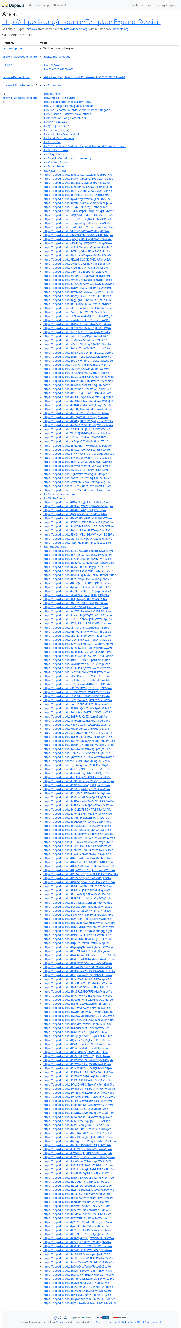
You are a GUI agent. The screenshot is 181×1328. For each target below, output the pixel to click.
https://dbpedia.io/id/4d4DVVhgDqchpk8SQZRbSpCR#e (78, 352)
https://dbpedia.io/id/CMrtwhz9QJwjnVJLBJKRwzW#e (76, 369)
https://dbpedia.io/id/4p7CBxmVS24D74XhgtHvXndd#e (78, 1287)
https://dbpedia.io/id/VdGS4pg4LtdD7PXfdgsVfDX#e (76, 728)
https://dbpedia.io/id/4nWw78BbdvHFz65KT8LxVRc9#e (77, 1270)
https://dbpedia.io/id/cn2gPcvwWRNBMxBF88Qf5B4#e (77, 684)
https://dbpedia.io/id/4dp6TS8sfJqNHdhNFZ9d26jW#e (77, 1173)
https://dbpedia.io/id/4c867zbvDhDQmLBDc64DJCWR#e (78, 526)
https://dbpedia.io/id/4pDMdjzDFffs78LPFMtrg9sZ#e (76, 195)
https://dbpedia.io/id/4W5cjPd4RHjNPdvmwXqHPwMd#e (79, 1088)
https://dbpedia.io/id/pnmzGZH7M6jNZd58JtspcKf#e (76, 704)
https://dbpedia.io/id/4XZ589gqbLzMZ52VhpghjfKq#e (77, 579)
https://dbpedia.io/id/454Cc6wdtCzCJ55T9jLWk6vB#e (76, 785)
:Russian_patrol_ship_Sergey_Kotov (67, 102)
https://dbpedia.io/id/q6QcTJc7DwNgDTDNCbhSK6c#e (77, 239)
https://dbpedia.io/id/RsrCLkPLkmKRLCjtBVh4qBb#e (76, 373)
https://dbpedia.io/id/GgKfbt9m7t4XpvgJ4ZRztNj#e (75, 474)
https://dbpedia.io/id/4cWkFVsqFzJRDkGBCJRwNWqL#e (77, 1153)
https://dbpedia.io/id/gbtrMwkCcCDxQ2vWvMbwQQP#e (78, 757)
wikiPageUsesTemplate (20, 56)
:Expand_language (56, 56)
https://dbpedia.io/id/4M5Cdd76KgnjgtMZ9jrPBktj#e (76, 987)
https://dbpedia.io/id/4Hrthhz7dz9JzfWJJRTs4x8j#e (74, 510)
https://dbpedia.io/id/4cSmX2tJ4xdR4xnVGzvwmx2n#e (77, 1149)
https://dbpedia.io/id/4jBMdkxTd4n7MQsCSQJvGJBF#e (77, 1214)
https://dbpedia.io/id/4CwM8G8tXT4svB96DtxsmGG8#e (78, 178)
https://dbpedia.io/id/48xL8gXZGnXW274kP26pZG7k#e (77, 174)
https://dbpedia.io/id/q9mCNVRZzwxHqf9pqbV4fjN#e (77, 482)
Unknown (31, 29)
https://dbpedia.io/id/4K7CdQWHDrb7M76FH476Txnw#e (79, 959)
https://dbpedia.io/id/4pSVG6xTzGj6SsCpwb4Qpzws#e (77, 1291)
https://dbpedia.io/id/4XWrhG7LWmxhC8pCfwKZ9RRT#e (78, 1113)
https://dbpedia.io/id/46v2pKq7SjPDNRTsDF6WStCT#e (77, 809)
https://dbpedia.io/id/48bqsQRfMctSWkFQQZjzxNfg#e (77, 821)
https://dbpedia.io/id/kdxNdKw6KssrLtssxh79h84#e (75, 340)
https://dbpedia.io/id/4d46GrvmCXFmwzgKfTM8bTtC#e (78, 1161)
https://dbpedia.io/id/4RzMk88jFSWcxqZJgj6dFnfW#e (76, 1056)
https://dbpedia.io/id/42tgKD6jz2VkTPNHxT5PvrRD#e (77, 777)
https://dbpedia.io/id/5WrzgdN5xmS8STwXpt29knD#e (77, 530)
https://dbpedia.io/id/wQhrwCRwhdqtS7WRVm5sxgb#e (78, 344)
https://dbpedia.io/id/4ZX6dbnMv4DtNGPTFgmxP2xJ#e (78, 187)
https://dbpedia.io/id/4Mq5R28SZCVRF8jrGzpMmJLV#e (77, 991)
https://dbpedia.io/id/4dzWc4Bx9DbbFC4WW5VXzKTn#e (78, 1177)
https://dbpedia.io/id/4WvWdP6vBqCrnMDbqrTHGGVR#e (79, 1096)
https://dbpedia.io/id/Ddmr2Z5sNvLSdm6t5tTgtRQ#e (76, 753)
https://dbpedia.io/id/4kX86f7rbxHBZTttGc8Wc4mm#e (77, 1246)
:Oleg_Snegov (53, 154)
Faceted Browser (139, 5)
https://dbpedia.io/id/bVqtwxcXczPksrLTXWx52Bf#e (75, 437)
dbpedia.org (121, 29)
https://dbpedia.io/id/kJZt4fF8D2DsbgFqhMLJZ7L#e (75, 271)
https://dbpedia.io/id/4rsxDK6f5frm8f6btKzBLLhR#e (76, 413)
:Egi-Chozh (52, 94)
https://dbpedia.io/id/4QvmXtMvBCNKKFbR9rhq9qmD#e (79, 741)
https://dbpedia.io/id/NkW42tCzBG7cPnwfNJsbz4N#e (76, 320)
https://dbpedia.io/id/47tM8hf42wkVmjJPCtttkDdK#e (76, 817)
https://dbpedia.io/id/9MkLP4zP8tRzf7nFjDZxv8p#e (75, 603)
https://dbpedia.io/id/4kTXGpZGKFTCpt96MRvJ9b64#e (77, 1242)
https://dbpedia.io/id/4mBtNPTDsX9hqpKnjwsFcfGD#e (77, 1254)
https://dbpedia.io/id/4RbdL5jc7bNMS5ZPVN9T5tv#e (76, 183)
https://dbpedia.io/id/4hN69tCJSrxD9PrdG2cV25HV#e (76, 1206)
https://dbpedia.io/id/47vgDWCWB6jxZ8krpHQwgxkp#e (78, 551)
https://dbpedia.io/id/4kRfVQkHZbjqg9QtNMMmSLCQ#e (78, 1238)
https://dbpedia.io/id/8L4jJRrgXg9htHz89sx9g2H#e (75, 599)
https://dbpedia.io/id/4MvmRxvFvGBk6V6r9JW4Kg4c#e (77, 995)
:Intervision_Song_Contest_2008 (65, 118)
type (7, 65)
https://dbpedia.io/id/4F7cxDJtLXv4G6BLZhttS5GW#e (76, 449)
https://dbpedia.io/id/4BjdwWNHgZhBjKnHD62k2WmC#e (79, 870)
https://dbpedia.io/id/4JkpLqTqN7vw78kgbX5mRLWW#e (78, 947)
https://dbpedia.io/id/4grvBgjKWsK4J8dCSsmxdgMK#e (77, 409)
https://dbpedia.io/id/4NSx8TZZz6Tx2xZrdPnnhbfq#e (76, 1003)
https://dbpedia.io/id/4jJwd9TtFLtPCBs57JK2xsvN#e (75, 1218)
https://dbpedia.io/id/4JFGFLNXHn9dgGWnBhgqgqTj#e (78, 931)
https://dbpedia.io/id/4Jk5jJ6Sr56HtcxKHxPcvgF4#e (75, 514)
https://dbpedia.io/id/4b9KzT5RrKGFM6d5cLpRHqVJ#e (77, 1129)
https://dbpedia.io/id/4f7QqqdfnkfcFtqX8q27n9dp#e (76, 1181)
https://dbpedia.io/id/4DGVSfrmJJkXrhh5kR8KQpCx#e (76, 502)
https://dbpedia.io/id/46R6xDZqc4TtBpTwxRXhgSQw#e (78, 648)
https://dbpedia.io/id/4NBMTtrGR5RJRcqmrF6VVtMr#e (77, 288)
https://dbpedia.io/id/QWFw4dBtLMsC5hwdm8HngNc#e (78, 227)
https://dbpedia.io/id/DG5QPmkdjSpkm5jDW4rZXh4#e (77, 429)
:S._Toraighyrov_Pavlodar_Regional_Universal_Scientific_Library (84, 146)
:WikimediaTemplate (58, 69)
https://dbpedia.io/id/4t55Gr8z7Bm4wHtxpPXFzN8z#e (77, 304)
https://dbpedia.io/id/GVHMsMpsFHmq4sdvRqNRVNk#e (78, 211)
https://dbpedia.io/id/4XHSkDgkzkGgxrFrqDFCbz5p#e (77, 458)
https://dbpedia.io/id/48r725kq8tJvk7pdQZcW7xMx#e (77, 826)
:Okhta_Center (54, 498)
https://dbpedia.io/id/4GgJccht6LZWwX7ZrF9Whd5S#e (77, 910)
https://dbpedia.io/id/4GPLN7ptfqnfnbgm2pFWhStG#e (77, 906)
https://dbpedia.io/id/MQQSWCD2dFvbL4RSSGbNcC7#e (78, 215)
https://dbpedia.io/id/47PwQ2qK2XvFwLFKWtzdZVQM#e (78, 284)
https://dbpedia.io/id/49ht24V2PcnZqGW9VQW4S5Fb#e (78, 850)
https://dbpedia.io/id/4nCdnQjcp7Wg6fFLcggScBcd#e (77, 1266)
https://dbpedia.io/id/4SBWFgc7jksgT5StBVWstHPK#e (77, 1064)
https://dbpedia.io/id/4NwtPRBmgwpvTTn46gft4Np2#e (78, 1012)
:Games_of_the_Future (59, 98)
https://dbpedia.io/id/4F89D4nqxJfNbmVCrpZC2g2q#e (77, 898)
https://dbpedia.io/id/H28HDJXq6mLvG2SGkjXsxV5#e (76, 724)
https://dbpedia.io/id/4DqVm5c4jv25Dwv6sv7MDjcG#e (77, 894)
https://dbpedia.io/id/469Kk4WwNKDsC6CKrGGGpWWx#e (79, 801)
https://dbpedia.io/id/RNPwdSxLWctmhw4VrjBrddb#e (77, 324)
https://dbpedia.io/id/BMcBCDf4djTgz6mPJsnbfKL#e (76, 470)
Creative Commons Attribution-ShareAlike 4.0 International (128, 1322)
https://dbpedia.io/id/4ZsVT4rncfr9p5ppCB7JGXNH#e (76, 1121)
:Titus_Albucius (54, 546)
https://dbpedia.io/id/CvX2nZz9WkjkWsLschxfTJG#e (75, 607)
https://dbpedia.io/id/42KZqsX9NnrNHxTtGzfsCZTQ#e (77, 769)
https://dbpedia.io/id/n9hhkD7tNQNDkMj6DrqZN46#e (77, 280)
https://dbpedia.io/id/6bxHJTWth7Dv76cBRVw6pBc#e (76, 664)
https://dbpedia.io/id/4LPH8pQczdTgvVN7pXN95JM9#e (77, 708)
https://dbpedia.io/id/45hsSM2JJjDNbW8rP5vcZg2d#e (76, 793)
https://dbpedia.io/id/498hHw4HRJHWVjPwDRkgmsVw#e (79, 838)
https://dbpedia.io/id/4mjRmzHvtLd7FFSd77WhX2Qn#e (78, 1258)
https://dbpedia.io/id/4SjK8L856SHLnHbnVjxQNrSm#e (77, 1080)
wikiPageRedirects (19, 85)
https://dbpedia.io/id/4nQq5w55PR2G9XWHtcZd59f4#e (78, 656)
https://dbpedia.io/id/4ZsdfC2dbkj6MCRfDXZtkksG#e (76, 1125)
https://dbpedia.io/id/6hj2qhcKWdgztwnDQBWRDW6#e (78, 255)
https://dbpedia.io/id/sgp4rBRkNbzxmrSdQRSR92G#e (77, 640)
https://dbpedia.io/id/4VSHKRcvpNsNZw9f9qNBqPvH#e (78, 397)
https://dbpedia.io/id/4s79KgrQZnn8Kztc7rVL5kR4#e (76, 251)
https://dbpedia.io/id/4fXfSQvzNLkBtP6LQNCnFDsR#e (77, 583)
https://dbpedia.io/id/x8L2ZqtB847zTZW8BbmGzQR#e (77, 486)
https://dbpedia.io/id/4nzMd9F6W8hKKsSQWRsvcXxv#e (78, 425)
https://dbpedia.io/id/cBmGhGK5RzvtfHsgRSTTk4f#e (76, 627)
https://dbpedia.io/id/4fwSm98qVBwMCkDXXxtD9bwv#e (78, 1190)
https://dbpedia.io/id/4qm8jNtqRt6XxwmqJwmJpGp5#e (78, 203)
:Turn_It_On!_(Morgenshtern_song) (67, 158)
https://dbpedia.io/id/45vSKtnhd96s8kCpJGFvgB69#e (76, 797)
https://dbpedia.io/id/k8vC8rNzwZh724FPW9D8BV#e (76, 696)
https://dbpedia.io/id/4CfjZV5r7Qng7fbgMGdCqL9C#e (77, 878)
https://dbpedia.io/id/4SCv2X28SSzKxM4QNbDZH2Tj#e (77, 1068)
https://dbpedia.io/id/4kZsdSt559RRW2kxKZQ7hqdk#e (77, 1250)
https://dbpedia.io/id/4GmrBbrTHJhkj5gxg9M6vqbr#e (77, 919)
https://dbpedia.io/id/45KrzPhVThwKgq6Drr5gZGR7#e (77, 445)
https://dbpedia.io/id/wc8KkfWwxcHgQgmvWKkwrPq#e (78, 247)
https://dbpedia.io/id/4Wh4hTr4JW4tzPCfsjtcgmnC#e (76, 348)
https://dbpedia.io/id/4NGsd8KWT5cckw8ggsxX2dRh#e (78, 999)
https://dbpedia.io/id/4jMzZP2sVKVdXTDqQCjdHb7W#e (78, 1222)
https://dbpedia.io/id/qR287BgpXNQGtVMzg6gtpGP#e (77, 243)
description (12, 48)
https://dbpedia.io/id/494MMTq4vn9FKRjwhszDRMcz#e (78, 834)
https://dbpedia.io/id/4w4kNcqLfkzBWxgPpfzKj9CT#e (76, 749)
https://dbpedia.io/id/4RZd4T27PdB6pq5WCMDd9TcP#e (78, 745)
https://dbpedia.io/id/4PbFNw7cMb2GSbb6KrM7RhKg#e (78, 1020)
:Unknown (52, 65)
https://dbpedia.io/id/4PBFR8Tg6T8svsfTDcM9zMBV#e (77, 393)
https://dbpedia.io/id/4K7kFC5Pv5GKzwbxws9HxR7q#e (77, 963)
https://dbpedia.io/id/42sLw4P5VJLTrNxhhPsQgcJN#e (76, 773)
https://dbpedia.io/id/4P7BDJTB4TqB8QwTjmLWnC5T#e (78, 421)
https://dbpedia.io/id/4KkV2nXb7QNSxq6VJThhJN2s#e (77, 389)
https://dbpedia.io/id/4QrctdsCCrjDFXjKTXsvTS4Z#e (75, 1032)
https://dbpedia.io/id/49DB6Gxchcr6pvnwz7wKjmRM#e (78, 842)
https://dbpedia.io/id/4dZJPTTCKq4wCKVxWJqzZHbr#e (77, 356)
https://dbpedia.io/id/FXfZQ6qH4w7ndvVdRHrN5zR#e (77, 611)
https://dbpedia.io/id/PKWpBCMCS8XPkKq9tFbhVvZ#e (77, 259)
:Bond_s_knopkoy (56, 150)
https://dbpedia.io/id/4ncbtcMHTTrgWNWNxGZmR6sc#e (79, 1274)
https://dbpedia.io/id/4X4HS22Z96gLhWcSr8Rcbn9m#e (77, 1101)
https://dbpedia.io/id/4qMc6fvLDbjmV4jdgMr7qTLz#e (77, 1295)
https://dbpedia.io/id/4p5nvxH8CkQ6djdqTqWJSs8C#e (77, 587)
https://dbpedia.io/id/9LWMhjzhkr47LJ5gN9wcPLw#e (76, 466)
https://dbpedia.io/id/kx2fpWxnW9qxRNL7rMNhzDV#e (77, 700)
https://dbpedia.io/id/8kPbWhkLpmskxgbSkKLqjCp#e (76, 720)
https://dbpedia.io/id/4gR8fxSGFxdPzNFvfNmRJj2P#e (76, 1194)
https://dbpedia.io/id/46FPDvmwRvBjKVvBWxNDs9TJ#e (78, 805)
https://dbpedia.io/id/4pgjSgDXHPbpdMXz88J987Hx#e (77, 300)
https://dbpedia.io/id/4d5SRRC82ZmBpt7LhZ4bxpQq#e (78, 1165)
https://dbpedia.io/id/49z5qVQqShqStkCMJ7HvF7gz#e (77, 559)
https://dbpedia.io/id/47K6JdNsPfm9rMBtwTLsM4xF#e (77, 813)
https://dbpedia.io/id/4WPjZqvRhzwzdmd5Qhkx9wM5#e (78, 1092)
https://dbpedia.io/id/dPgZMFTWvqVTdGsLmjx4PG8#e (77, 688)
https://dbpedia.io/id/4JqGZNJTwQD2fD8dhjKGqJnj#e (76, 951)
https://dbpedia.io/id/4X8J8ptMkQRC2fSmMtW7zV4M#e (78, 1105)
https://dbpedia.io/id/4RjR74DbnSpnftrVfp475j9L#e (75, 1052)
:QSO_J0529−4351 (56, 126)
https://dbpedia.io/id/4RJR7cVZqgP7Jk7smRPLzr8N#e (76, 1040)
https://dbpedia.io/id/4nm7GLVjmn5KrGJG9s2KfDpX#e (77, 191)
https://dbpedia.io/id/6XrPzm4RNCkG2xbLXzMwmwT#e (78, 308)
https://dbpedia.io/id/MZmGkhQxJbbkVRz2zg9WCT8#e (77, 538)
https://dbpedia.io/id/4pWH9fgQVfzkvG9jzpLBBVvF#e (77, 199)
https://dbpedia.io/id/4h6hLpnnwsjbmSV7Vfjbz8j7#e (76, 1202)
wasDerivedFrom (16, 77)
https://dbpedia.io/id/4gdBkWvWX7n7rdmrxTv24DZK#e (78, 1198)
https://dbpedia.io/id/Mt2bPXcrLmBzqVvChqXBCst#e (76, 676)
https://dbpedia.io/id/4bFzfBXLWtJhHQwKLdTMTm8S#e (78, 1137)
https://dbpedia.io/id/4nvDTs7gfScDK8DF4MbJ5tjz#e (76, 1283)
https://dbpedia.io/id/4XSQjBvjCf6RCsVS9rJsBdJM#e (75, 1109)
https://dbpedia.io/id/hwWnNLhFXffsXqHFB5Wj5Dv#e (77, 478)
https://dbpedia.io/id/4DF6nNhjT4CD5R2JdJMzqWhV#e (77, 890)
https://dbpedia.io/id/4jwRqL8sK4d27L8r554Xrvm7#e (76, 1226)
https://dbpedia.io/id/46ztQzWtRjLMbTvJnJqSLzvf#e (75, 417)
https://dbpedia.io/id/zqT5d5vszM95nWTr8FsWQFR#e (77, 490)
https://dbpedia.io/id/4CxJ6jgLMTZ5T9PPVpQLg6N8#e (77, 652)
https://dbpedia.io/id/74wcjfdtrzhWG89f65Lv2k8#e (75, 312)
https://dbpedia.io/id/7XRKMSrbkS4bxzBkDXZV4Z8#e (76, 365)
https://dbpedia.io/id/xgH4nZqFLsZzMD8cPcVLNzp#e (76, 765)
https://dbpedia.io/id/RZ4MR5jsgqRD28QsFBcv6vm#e (77, 623)
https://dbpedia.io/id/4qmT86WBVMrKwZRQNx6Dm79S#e (80, 1303)
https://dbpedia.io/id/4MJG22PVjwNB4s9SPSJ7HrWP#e (77, 518)
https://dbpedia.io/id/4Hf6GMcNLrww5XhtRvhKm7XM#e (78, 927)
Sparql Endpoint (166, 5)
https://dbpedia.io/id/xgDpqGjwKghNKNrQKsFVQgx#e (77, 733)
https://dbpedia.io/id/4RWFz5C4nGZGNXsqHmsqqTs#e (77, 1044)
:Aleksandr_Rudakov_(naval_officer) (67, 114)
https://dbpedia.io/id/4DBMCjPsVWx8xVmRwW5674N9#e (79, 882)
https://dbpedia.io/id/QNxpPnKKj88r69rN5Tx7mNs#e (77, 223)
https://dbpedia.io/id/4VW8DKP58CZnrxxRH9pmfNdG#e (78, 1084)
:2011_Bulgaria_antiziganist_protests (68, 106)
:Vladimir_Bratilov (56, 162)
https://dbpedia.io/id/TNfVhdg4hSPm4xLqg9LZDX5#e (77, 542)
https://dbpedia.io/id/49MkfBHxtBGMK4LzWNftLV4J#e (77, 846)
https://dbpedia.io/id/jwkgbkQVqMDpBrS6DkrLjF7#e (76, 336)
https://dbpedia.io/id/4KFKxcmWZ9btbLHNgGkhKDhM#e (79, 971)
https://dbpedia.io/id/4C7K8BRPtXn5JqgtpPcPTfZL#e (76, 567)
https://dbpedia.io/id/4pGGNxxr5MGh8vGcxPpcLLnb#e (78, 360)
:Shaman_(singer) (56, 130)
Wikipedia (61, 1322)
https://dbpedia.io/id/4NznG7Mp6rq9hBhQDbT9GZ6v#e (78, 1016)
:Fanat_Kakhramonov (58, 138)
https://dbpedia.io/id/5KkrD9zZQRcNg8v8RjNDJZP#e (76, 595)
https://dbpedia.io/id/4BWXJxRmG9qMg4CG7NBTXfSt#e (78, 862)
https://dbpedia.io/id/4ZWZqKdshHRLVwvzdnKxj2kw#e (77, 1117)
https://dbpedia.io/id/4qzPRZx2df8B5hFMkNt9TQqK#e (77, 462)
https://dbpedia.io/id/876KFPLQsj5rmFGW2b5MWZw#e (78, 668)
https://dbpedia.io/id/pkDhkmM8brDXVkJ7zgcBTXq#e (77, 635)
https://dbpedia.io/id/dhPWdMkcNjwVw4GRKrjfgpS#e (77, 631)
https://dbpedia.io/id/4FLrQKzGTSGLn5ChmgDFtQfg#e (77, 902)
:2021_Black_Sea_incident (61, 134)
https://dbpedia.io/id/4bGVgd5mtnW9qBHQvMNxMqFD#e (80, 1141)
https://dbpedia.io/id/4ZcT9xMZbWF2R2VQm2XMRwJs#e (78, 401)
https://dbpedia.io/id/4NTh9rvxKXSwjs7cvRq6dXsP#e (76, 1008)
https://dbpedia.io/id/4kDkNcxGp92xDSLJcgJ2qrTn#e (76, 1234)
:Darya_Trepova (55, 166)
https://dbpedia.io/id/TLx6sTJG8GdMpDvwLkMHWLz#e (77, 433)
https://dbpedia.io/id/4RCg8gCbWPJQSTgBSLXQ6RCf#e (77, 1036)
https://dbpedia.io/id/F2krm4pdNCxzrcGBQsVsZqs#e (76, 672)
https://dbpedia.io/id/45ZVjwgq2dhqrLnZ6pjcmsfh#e (76, 789)
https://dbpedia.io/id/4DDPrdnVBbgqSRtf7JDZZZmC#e (77, 886)
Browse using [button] (38, 5)
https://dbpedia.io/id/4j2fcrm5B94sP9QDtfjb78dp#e (76, 1210)
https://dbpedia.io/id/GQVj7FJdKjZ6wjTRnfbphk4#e (75, 207)
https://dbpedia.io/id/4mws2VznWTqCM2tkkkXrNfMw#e (78, 1262)
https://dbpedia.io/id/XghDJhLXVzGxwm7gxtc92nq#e (76, 332)
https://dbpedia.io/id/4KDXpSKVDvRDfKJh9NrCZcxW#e (77, 967)
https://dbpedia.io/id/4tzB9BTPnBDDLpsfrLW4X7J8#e (76, 660)
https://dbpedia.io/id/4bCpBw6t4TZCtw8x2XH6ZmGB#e (78, 1133)
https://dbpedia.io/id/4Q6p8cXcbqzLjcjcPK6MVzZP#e (76, 1028)
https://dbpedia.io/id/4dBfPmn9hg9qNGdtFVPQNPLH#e (78, 1169)
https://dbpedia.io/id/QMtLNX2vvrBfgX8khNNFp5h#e (77, 263)
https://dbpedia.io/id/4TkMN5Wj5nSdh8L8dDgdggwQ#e (78, 453)
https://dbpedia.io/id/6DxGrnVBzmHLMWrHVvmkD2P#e (78, 534)
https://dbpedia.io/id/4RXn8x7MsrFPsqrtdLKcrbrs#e (76, 1048)
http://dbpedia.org (76, 29)
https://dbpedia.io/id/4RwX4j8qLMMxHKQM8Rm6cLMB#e (79, 575)
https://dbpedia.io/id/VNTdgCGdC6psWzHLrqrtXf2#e (76, 231)
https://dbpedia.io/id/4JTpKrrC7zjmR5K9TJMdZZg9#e (76, 943)
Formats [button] (60, 5)
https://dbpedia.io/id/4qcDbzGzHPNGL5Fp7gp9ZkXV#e (77, 591)
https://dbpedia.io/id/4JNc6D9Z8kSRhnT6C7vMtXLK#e (77, 935)
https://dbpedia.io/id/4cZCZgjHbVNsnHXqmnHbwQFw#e (79, 1157)
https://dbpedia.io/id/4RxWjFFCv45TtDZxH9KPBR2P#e (77, 296)
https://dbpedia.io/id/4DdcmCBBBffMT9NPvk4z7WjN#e (78, 381)
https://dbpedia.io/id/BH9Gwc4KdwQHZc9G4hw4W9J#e (78, 316)
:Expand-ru (52, 85)
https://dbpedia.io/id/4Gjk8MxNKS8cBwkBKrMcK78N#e (78, 915)
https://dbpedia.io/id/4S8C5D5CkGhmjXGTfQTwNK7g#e (78, 1060)
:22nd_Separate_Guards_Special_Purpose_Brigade (76, 110)
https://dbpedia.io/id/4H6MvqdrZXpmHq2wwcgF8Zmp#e (79, 923)
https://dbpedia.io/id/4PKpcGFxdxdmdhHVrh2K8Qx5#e (78, 571)
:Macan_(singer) (55, 170)
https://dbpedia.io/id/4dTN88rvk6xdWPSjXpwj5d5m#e (77, 405)
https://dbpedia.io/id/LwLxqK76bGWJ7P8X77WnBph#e (77, 619)
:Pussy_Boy (52, 142)
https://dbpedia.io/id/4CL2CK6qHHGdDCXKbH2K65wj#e (78, 377)
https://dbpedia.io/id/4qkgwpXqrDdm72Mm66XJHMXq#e (79, 1299)
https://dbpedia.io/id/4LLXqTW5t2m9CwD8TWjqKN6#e (77, 979)
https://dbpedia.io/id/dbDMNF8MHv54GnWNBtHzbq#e (78, 235)
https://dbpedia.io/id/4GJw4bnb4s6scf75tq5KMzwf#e (76, 385)
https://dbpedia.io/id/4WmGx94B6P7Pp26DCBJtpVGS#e (78, 712)
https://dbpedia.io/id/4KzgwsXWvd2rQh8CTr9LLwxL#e (77, 975)
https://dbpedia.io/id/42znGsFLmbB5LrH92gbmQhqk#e (78, 644)
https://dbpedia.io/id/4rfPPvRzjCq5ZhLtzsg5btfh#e (75, 716)
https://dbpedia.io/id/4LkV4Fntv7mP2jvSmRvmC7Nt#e (77, 983)
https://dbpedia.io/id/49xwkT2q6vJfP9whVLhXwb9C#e (77, 854)
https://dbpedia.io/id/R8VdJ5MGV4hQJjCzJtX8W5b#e (76, 267)
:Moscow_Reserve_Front (60, 494)
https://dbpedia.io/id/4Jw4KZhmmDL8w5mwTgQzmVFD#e (80, 955)
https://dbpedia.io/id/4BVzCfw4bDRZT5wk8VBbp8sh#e (77, 858)
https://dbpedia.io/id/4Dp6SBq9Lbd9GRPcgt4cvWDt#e (77, 737)
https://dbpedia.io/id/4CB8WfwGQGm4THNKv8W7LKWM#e (80, 874)
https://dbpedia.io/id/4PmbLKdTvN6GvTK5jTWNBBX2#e (78, 292)
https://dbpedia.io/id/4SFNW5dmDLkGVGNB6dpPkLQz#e (79, 1072)
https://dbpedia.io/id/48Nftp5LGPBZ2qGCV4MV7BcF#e (77, 555)
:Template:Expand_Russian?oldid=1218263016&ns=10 (84, 77)
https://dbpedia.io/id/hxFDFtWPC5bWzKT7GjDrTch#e (76, 692)
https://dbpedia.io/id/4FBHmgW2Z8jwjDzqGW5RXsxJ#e (78, 506)
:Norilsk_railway (55, 122)
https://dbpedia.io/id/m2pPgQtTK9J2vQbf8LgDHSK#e (77, 276)
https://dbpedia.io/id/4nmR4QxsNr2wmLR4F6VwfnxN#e (78, 1278)
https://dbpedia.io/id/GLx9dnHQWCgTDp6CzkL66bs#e (77, 615)
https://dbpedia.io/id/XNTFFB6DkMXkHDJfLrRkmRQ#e (77, 328)
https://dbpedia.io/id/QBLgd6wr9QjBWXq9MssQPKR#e (78, 219)
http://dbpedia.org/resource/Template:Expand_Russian (81, 21)
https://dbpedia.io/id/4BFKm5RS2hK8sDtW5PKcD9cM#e (78, 563)
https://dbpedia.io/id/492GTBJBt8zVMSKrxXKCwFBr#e (77, 830)
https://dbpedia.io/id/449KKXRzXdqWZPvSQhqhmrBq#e (78, 781)
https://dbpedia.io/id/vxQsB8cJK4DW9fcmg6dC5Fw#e (77, 761)
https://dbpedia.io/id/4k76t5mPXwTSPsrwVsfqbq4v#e (77, 1230)
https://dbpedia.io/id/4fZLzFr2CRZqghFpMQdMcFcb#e (77, 1185)
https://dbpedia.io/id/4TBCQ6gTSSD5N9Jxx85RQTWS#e (78, 522)
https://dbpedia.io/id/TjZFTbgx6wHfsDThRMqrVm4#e (77, 680)
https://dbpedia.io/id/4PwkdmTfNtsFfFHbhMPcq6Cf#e (77, 1024)
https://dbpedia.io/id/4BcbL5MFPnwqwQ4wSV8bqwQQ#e (79, 866)
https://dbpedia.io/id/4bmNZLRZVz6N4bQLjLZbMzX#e (77, 1145)
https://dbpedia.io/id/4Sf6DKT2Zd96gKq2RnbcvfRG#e (77, 1076)
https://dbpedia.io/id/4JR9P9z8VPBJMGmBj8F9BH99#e (77, 939)
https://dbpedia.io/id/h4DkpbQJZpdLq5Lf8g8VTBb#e (76, 441)
